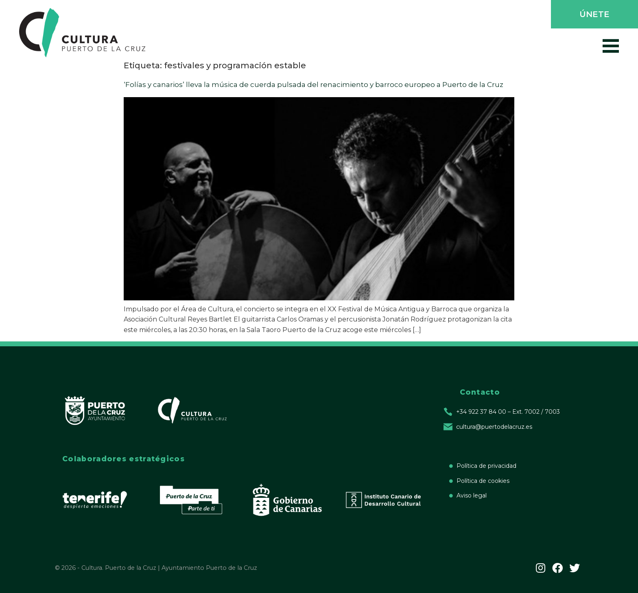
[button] (593, 15)
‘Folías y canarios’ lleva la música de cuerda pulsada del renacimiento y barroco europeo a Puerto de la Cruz (313, 84)
